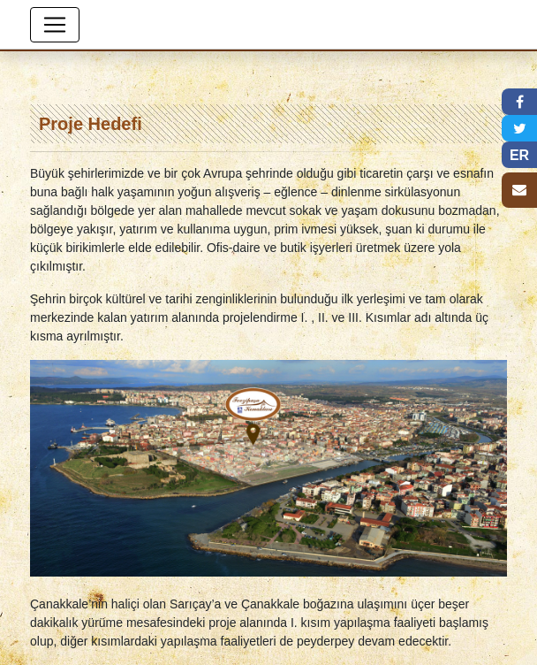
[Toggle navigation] (54, 24)
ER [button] (519, 155)
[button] (519, 101)
